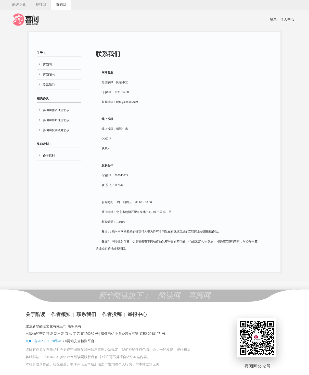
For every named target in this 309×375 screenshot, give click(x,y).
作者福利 (49, 155)
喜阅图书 (49, 74)
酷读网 (41, 5)
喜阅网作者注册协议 (56, 110)
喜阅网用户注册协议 (56, 120)
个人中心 (286, 19)
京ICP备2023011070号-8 (43, 341)
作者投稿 (112, 314)
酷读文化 (19, 5)
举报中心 (137, 314)
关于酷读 (35, 314)
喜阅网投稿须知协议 (56, 130)
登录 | (274, 19)
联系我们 (49, 84)
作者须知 (61, 314)
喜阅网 (61, 5)
